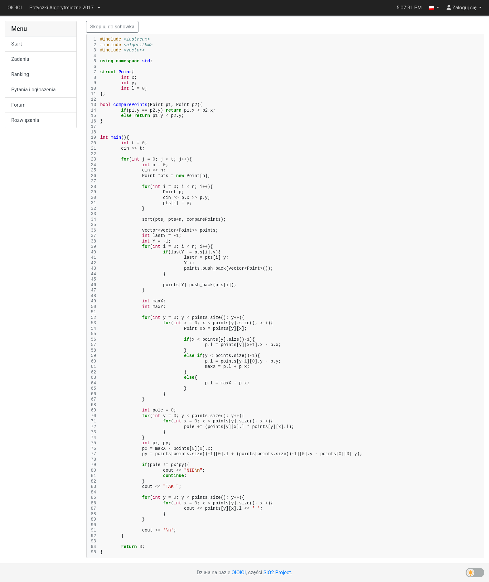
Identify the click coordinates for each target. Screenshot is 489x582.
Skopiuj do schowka (112, 27)
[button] (65, 8)
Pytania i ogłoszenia (33, 90)
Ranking (20, 74)
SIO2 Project (277, 572)
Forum (18, 105)
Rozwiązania (25, 120)
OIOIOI (14, 8)
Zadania (20, 59)
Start (16, 44)
